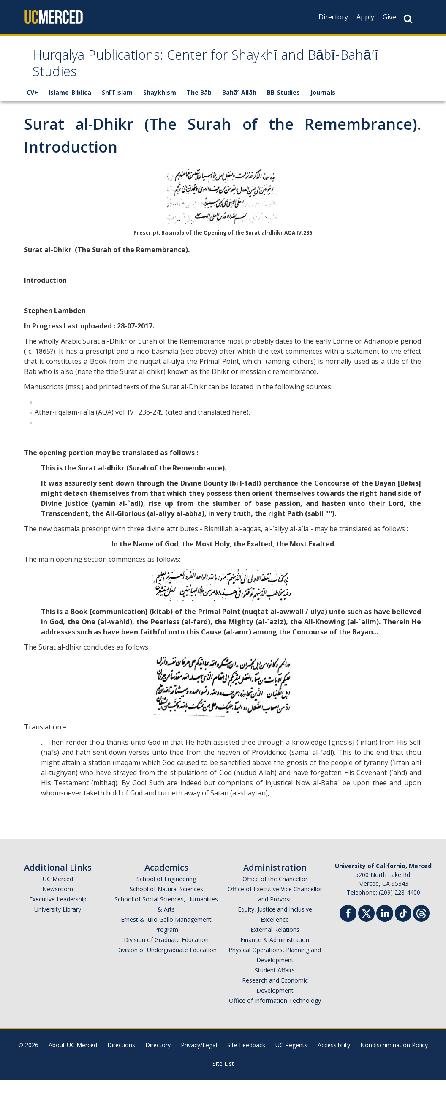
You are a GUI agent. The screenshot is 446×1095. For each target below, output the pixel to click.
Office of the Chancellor (274, 894)
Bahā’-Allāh (239, 108)
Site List (223, 1079)
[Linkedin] (384, 930)
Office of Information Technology (275, 1016)
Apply (365, 17)
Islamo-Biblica (70, 108)
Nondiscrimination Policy (394, 1060)
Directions (121, 1060)
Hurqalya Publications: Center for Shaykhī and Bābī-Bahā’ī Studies (204, 72)
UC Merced (58, 894)
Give (389, 17)
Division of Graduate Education (166, 955)
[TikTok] (403, 927)
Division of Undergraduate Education (166, 965)
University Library (57, 924)
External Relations (274, 945)
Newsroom (57, 904)
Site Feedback (246, 1060)
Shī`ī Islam (117, 108)
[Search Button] (407, 19)
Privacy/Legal (199, 1060)
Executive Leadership (58, 914)
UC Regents (291, 1060)
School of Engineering (166, 894)
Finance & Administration (274, 955)
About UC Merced (73, 1060)
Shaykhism (159, 108)
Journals (322, 108)
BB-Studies (283, 108)
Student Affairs (275, 985)
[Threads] (421, 927)
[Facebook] (348, 930)
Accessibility (334, 1060)
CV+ (32, 108)
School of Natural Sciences (166, 904)
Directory (333, 17)
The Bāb (199, 108)
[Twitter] (366, 927)
